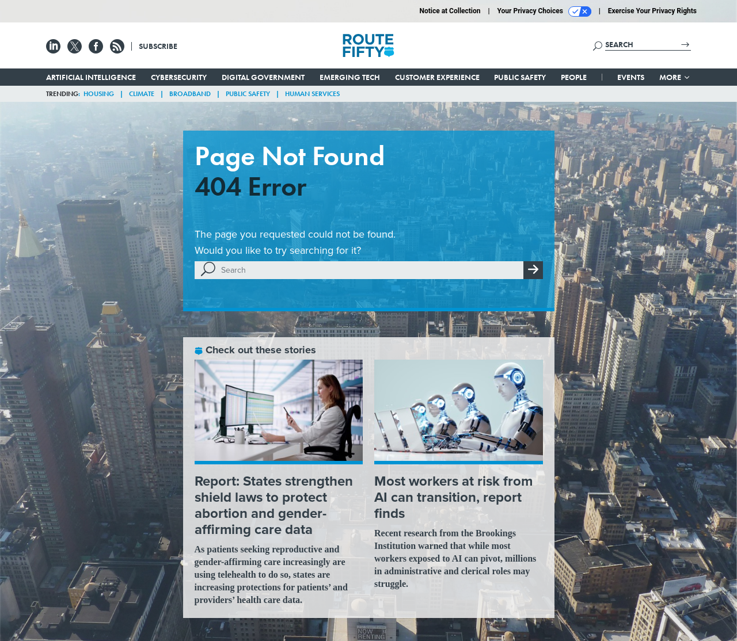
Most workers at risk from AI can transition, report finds (453, 497)
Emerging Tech (350, 77)
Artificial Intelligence (91, 77)
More (675, 77)
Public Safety (520, 77)
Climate (141, 93)
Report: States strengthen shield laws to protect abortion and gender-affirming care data (274, 505)
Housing (98, 93)
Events (630, 77)
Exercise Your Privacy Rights (652, 11)
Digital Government (263, 77)
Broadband (190, 93)
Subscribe (158, 46)
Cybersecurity (179, 77)
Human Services (312, 93)
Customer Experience (437, 77)
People (574, 77)
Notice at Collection (449, 11)
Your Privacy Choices (544, 11)
